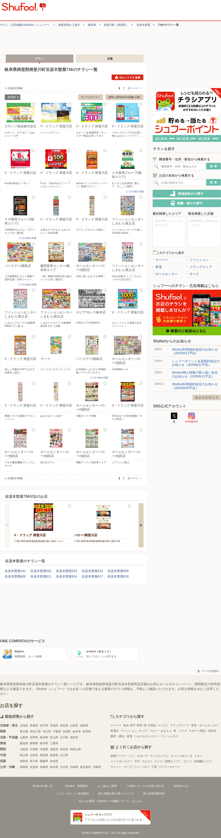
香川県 (34, 761)
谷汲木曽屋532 (66, 571)
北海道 (24, 725)
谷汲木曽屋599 (117, 571)
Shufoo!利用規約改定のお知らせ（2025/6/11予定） (195, 351)
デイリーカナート (170, 766)
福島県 (84, 725)
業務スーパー (118, 755)
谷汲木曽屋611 (40, 576)
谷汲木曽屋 (143, 24)
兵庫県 (34, 749)
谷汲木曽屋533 (92, 571)
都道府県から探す (69, 24)
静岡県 (34, 743)
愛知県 (24, 743)
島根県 (54, 755)
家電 (157, 267)
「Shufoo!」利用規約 (75, 786)
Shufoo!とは (181, 786)
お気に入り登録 (33, 104)
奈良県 (64, 749)
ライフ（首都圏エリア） (198, 761)
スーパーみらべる (182, 755)
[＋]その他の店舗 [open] (135, 191)
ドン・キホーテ (138, 755)
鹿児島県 (85, 767)
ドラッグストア (199, 267)
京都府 (44, 749)
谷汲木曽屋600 (15, 576)
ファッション (198, 260)
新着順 (12, 98)
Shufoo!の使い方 (43, 786)
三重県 (54, 743)
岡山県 (24, 755)
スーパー (160, 260)
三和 (154, 766)
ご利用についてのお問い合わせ (145, 786)
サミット (115, 766)
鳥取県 (44, 755)
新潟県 (44, 737)
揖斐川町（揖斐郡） (116, 24)
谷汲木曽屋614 (66, 576)
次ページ (135, 88)
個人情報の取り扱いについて (116, 793)
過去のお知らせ (206, 397)
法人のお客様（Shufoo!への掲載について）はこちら (110, 801)
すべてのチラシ (90, 97)
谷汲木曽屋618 (117, 576)
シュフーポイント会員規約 (72, 793)
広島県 (34, 755)
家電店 (114, 730)
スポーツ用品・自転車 (202, 730)
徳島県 (24, 761)
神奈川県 (35, 731)
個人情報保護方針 (154, 793)
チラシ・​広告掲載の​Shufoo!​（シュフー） (25, 24)
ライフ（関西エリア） (168, 761)
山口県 (64, 755)
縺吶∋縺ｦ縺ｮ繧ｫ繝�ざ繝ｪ (124, 97)
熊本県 (54, 767)
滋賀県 (54, 749)
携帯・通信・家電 (121, 736)
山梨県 (24, 737)
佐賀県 (34, 767)
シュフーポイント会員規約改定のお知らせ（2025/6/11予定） (196, 363)
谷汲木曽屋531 (40, 571)
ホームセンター (165, 274)
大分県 (64, 767)
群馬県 (87, 731)
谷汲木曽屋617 (92, 576)
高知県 (54, 761)
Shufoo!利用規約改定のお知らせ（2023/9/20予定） (195, 386)
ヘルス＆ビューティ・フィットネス (156, 736)
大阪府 (24, 749)
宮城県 (54, 725)
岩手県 (44, 725)
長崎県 (44, 767)
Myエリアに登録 (127, 77)
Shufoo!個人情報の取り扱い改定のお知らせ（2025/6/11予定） (195, 374)
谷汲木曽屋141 (15, 571)
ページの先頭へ (209, 671)
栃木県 (77, 731)
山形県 (74, 725)
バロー (145, 766)
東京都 (24, 731)
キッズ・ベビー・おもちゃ (155, 730)
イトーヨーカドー (121, 761)
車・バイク (180, 730)
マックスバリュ (159, 755)
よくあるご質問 (107, 786)
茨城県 (67, 731)
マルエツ (146, 761)
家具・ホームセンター (204, 725)
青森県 (34, 725)
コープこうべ (131, 766)
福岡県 (24, 767)
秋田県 (64, 725)
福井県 (74, 737)
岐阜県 (92, 24)
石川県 (64, 737)
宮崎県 (74, 767)
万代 (137, 761)
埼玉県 (47, 731)
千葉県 (57, 731)
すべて (193, 274)
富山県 (54, 737)
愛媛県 (44, 761)
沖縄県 (97, 767)
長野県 (34, 737)
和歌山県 (75, 749)
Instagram (191, 418)
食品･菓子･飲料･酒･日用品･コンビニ (145, 725)
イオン (198, 755)
